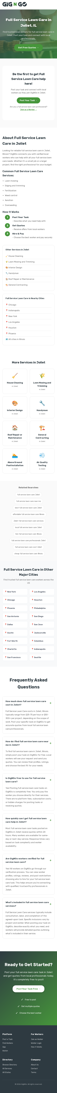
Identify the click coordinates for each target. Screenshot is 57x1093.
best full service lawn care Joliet (28, 508)
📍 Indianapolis (13, 310)
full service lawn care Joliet (28, 495)
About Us (35, 1065)
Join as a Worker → (28, 110)
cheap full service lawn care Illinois (28, 554)
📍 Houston (11, 328)
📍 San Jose (37, 624)
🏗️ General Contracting (17, 285)
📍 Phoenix (11, 333)
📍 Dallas (9, 624)
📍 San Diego (37, 616)
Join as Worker (37, 1039)
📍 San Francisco (13, 657)
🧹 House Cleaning (14, 256)
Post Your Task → (28, 100)
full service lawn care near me (28, 501)
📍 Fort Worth (11, 641)
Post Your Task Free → (29, 989)
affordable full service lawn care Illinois (28, 514)
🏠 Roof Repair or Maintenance (20, 279)
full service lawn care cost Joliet (28, 547)
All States (6, 1072)
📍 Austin (9, 633)
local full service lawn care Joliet (28, 527)
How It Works (36, 1047)
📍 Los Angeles (13, 322)
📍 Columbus (37, 641)
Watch (5, 1051)
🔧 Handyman (12, 273)
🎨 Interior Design (14, 267)
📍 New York (11, 316)
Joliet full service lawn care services (29, 521)
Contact (34, 1069)
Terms (33, 1072)
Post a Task (7, 1039)
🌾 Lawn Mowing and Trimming (20, 262)
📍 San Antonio (12, 616)
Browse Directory (9, 1065)
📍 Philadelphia (38, 608)
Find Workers (7, 1043)
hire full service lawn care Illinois (28, 534)
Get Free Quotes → (28, 47)
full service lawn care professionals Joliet (28, 541)
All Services (7, 1069)
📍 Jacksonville (38, 633)
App (4, 1047)
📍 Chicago (11, 305)
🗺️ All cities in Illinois (15, 339)
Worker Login (36, 1043)
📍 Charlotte (11, 649)
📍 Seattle (36, 657)
